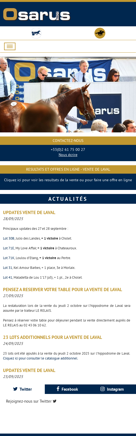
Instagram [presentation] (112, 389)
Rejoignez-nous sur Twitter (31, 401)
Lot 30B (8, 238)
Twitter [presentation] (22, 389)
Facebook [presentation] (67, 389)
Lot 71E (8, 248)
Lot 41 (7, 277)
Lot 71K (8, 258)
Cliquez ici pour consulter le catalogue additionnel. (40, 358)
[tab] (22, 389)
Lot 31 (7, 267)
